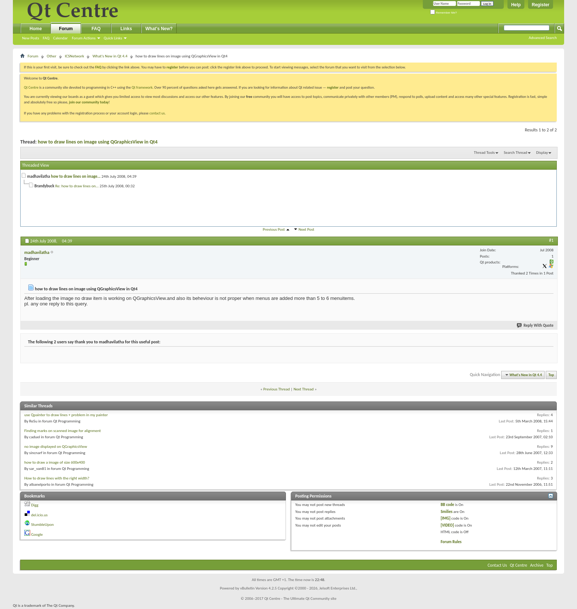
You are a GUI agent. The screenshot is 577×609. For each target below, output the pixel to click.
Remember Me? (443, 12)
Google (37, 534)
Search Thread (515, 152)
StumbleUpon (42, 524)
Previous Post (274, 229)
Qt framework (142, 87)
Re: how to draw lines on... (77, 186)
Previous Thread (276, 389)
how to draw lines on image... (76, 176)
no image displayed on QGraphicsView (55, 446)
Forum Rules (450, 541)
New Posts (30, 38)
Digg (35, 505)
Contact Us (497, 565)
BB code (447, 504)
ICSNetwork (74, 56)
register (333, 87)
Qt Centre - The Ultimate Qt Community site (300, 598)
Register (540, 4)
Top (551, 374)
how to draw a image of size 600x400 (54, 462)
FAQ (46, 38)
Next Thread (304, 389)
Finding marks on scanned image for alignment (62, 430)
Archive (537, 565)
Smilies (446, 511)
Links (126, 28)
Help (516, 4)
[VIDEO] (447, 525)
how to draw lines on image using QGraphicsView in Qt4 (97, 142)
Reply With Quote (535, 325)
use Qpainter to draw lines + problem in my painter (66, 415)
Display (542, 152)
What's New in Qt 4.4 (109, 56)
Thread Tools (484, 152)
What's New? (159, 28)
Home (35, 28)
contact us (157, 113)
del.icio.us (39, 515)
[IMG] (445, 518)
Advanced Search (543, 37)
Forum (65, 28)
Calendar (60, 38)
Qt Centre (31, 87)
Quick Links (113, 38)
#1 (551, 240)
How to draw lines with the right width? (56, 478)
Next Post (306, 229)
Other (51, 56)
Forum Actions (84, 38)
